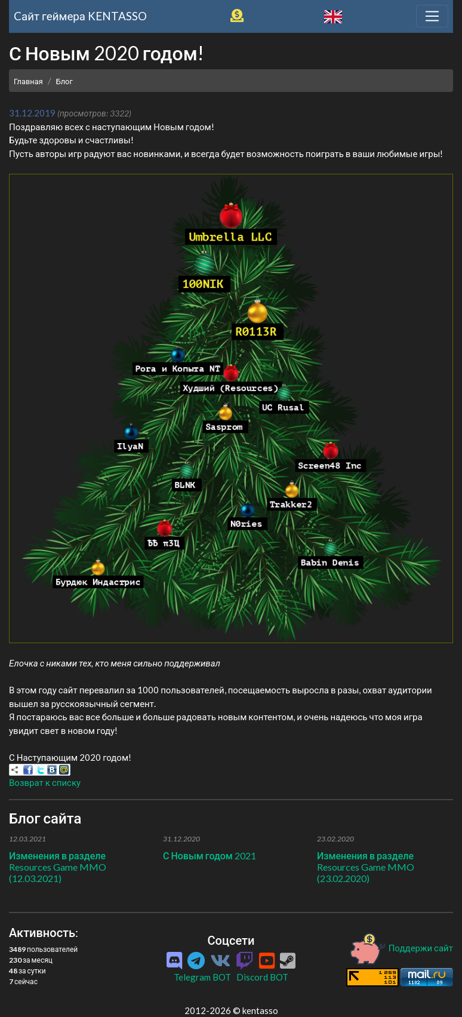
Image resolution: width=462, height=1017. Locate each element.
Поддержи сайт (401, 947)
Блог (64, 81)
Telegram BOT (202, 977)
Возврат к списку (45, 782)
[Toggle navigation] (432, 16)
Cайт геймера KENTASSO (80, 16)
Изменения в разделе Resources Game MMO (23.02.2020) (365, 867)
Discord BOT (262, 977)
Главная (28, 81)
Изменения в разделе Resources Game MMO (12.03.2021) (57, 867)
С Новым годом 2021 (209, 855)
